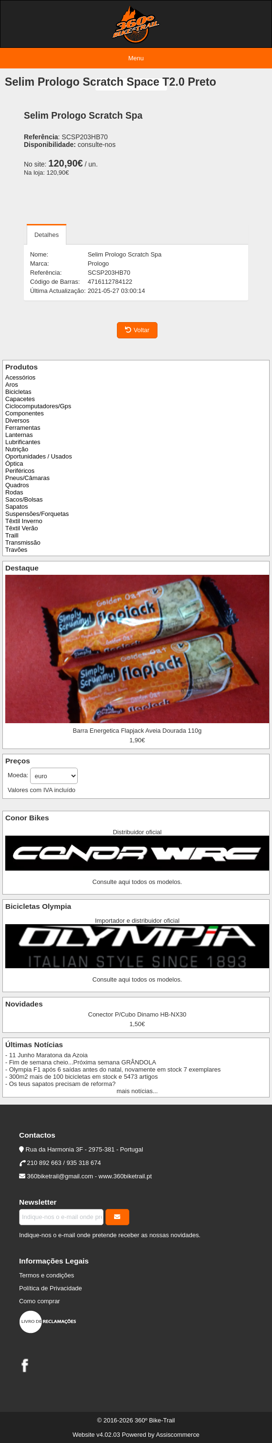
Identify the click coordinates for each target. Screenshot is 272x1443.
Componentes (24, 413)
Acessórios (20, 377)
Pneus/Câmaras (27, 477)
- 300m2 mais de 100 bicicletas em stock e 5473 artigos (81, 1076)
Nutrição (16, 449)
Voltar (137, 330)
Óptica (14, 463)
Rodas (14, 492)
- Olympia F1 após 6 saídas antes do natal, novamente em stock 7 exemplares (112, 1069)
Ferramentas (22, 427)
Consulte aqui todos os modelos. (137, 881)
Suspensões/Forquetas (37, 513)
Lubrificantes (22, 442)
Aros (11, 384)
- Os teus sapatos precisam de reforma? (60, 1083)
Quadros (17, 485)
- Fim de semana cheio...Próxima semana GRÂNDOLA (80, 1062)
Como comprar (39, 1301)
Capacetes (20, 399)
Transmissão (23, 542)
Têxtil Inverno (23, 521)
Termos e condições (46, 1275)
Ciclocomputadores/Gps (38, 406)
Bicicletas (18, 391)
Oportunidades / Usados (38, 456)
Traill (12, 535)
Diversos (17, 420)
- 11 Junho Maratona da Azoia (46, 1055)
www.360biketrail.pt (125, 1176)
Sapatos (16, 506)
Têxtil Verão (21, 528)
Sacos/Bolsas (23, 499)
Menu (136, 58)
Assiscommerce (177, 1434)
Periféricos (19, 470)
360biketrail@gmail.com (60, 1176)
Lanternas (19, 434)
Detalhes (46, 234)
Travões (16, 549)
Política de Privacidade (50, 1288)
